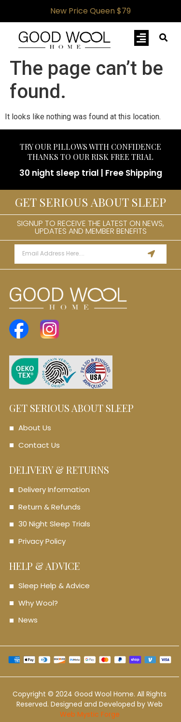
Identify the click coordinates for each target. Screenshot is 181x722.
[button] (141, 38)
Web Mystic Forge (90, 714)
